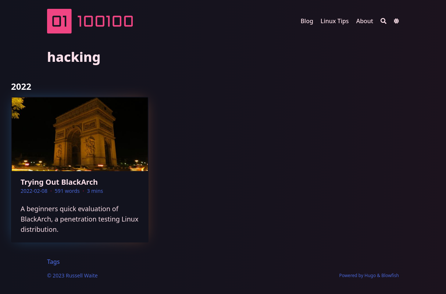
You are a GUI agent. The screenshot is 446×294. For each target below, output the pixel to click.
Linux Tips (335, 21)
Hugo (370, 275)
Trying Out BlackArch (59, 182)
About (364, 21)
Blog (306, 21)
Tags (53, 262)
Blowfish (390, 275)
